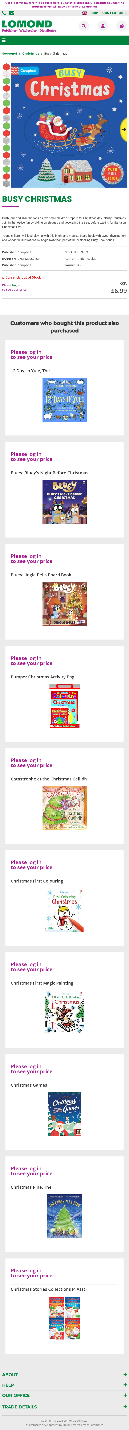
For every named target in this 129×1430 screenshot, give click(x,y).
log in (16, 285)
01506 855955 (4, 12)
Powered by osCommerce (87, 1425)
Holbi (66, 1425)
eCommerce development (42, 1425)
